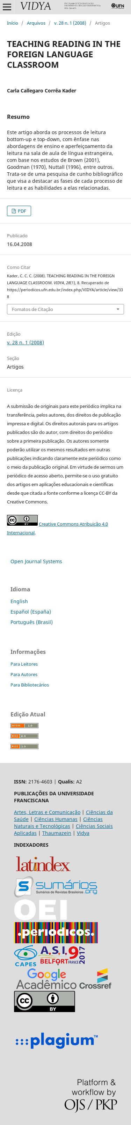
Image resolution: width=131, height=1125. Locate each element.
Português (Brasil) (31, 622)
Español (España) (30, 611)
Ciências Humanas (56, 819)
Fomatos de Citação (32, 309)
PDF (21, 211)
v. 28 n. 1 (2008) (70, 23)
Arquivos (36, 23)
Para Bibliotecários (29, 685)
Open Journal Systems (36, 561)
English (19, 601)
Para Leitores (24, 664)
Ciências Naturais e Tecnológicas (58, 822)
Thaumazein (56, 833)
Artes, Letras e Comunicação (47, 812)
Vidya (83, 833)
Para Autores (23, 674)
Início (12, 23)
